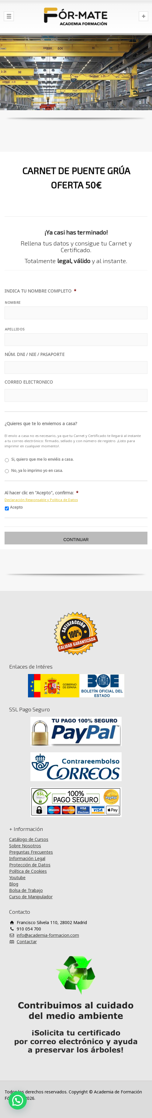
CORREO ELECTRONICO (29, 382)
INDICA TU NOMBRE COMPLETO (40, 291)
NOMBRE (13, 302)
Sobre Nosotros (25, 846)
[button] (18, 1100)
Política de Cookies (28, 871)
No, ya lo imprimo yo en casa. (37, 470)
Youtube (17, 877)
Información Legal (27, 858)
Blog (13, 884)
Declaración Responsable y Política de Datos (41, 499)
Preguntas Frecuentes (31, 852)
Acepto (16, 507)
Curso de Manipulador (31, 896)
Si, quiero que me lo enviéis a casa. (42, 459)
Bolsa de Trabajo (26, 890)
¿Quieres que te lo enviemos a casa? (41, 423)
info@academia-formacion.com (48, 935)
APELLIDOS (15, 329)
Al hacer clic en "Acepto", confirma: (41, 493)
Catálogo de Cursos (28, 839)
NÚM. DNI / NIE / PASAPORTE (34, 354)
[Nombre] (76, 313)
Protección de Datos (29, 865)
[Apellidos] (76, 339)
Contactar (27, 941)
